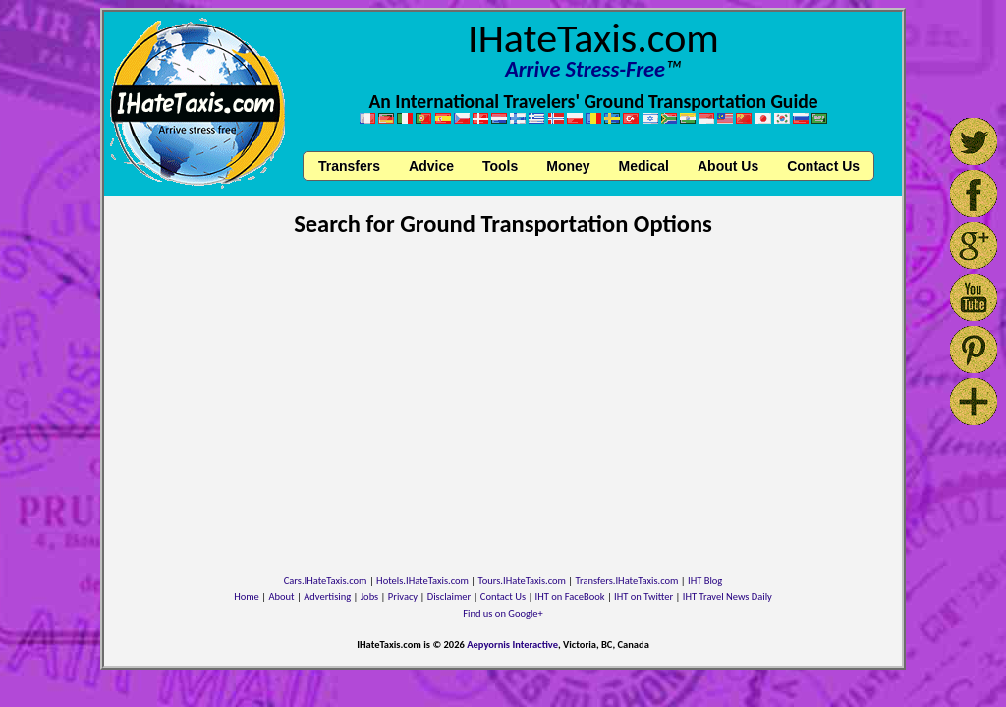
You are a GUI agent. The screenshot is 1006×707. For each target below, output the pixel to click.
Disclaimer (449, 596)
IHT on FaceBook (570, 596)
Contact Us (503, 596)
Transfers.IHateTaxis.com (627, 580)
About (281, 596)
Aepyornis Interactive (512, 644)
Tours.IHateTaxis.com (522, 580)
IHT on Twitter (643, 596)
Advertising (327, 596)
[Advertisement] (503, 394)
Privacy (403, 596)
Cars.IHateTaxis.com (325, 580)
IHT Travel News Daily (727, 596)
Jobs (369, 596)
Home (246, 596)
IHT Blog (705, 580)
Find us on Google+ (503, 613)
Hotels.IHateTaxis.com (422, 580)
